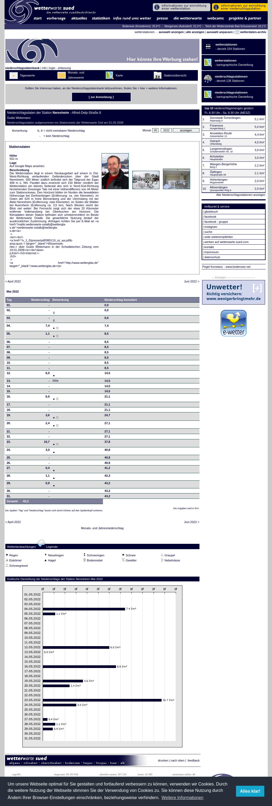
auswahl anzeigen (171, 32)
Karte (119, 75)
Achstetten (217, 156)
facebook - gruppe (216, 221)
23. (9, 442)
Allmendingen (219, 187)
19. (9, 416)
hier (142, 88)
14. (9, 387)
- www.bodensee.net (237, 266)
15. (9, 392)
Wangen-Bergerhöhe (223, 164)
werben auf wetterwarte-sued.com (226, 242)
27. (9, 469)
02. (9, 311)
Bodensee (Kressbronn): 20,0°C (141, 26)
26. (9, 463)
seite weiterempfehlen (218, 236)
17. (9, 405)
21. (9, 432)
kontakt (209, 247)
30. (9, 491)
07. (9, 348)
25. (9, 458)
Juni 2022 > (191, 282)
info (44, 68)
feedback (194, 761)
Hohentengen (218, 179)
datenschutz (212, 257)
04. (9, 326)
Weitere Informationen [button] (182, 797)
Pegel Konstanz (212, 266)
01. (9, 306)
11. (9, 369)
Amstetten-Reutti (221, 133)
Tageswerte (27, 75)
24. (9, 450)
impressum (211, 252)
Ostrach (215, 141)
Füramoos (216, 125)
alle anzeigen (195, 32)
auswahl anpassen (220, 32)
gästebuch (211, 211)
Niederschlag (40, 300)
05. (9, 334)
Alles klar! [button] (250, 791)
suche (208, 231)
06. (9, 343)
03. (9, 319)
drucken (163, 761)
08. (9, 353)
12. (9, 374)
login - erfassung (60, 68)
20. (9, 424)
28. (9, 476)
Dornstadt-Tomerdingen (225, 117)
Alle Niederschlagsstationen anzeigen (240, 194)
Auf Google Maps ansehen (27, 167)
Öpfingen (216, 171)
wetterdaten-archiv (250, 32)
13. (9, 381)
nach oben (177, 761)
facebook (210, 216)
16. (9, 397)
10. (9, 363)
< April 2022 (13, 282)
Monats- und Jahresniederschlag (102, 529)
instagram (210, 226)
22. (9, 437)
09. (9, 358)
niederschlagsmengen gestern (233, 108)
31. (9, 497)
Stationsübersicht (175, 75)
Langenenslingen (221, 148)
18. (9, 410)
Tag (9, 300)
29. (9, 484)
